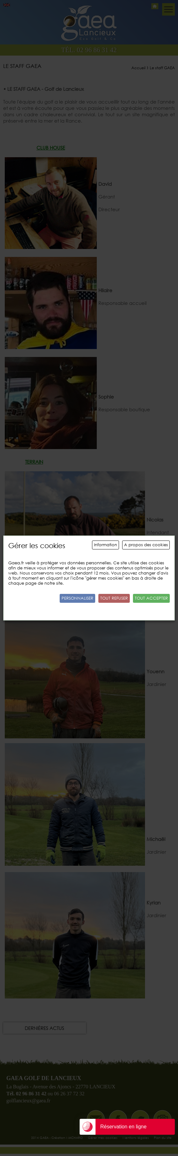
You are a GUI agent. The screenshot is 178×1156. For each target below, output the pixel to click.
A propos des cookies (146, 545)
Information (105, 545)
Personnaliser (77, 598)
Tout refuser (114, 598)
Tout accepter (151, 598)
